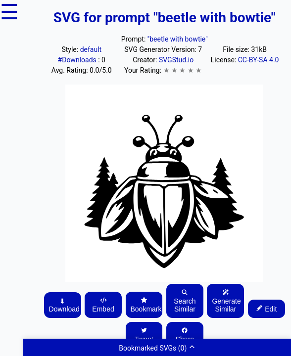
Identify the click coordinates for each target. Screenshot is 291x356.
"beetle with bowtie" (177, 39)
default (91, 49)
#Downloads (78, 60)
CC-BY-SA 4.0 (258, 60)
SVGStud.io (176, 60)
